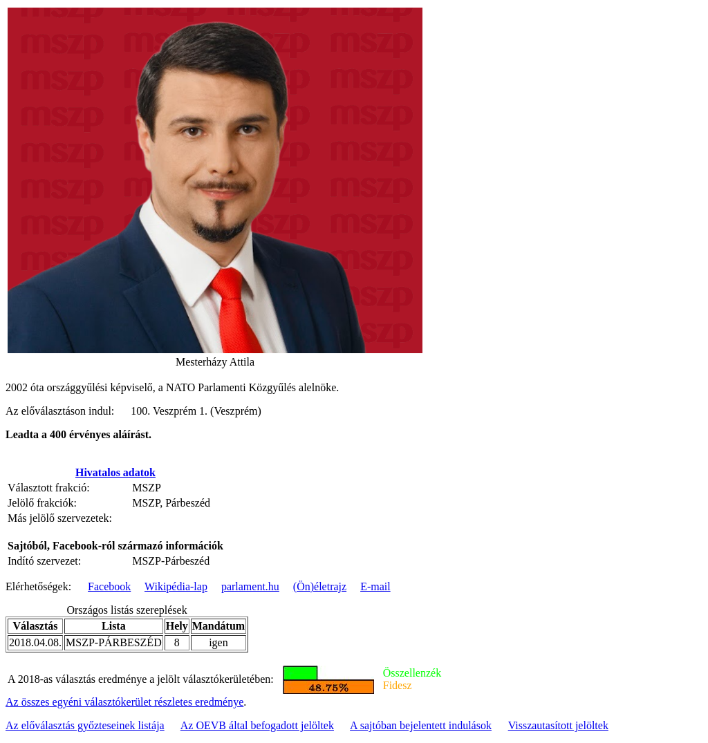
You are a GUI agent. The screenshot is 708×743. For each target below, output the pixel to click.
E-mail (375, 586)
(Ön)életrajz (319, 586)
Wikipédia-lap (176, 586)
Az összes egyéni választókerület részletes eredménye (124, 702)
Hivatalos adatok (115, 472)
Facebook (109, 586)
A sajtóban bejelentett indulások (421, 725)
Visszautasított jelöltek (558, 725)
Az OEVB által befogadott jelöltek (257, 725)
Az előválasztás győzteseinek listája (85, 725)
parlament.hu (250, 586)
